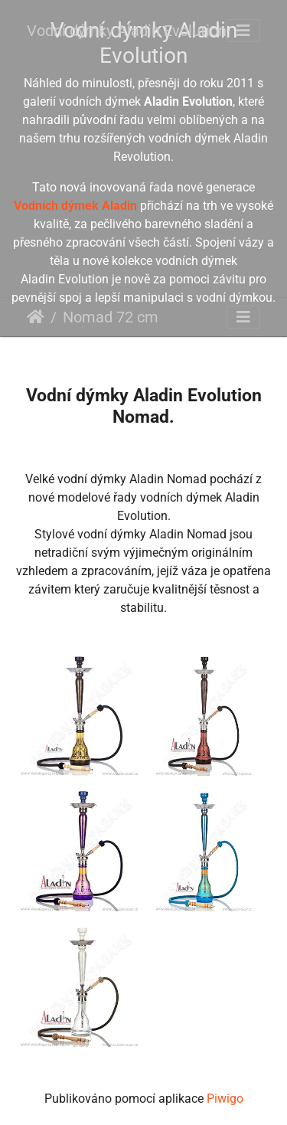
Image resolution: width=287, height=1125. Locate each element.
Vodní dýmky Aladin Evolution (127, 30)
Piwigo (225, 1098)
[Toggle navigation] (243, 30)
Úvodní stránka (35, 317)
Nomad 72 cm (110, 317)
